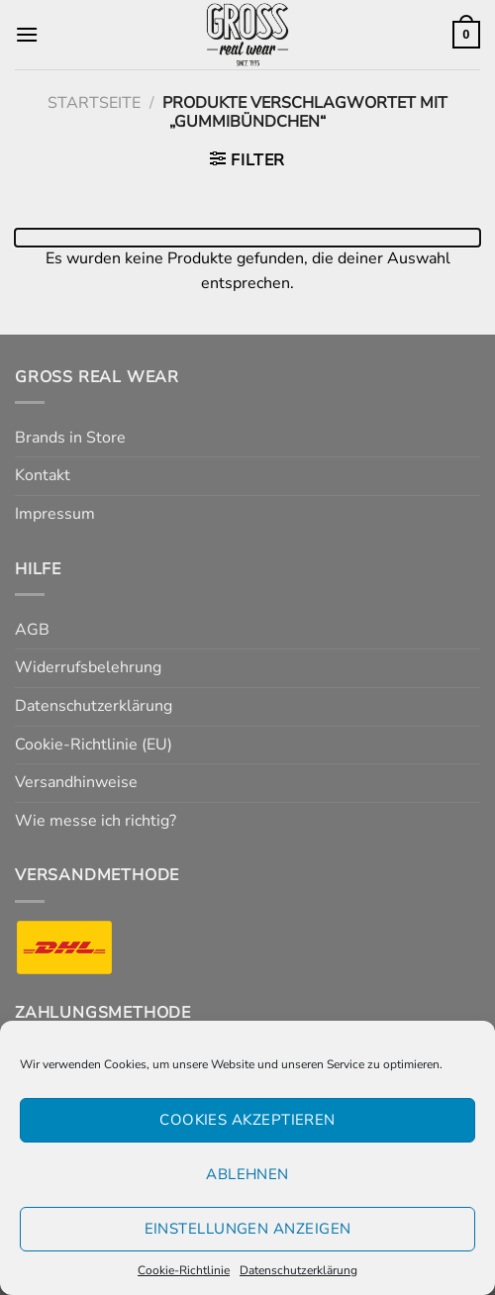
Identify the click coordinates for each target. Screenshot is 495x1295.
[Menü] (27, 34)
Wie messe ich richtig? (95, 821)
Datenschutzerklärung (298, 1270)
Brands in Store (70, 437)
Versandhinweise (76, 782)
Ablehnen (247, 1174)
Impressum (55, 514)
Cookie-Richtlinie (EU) (93, 744)
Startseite (94, 103)
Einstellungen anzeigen (248, 1229)
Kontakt (42, 475)
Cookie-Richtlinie (184, 1270)
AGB (32, 630)
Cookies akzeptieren (247, 1120)
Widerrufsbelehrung (88, 667)
